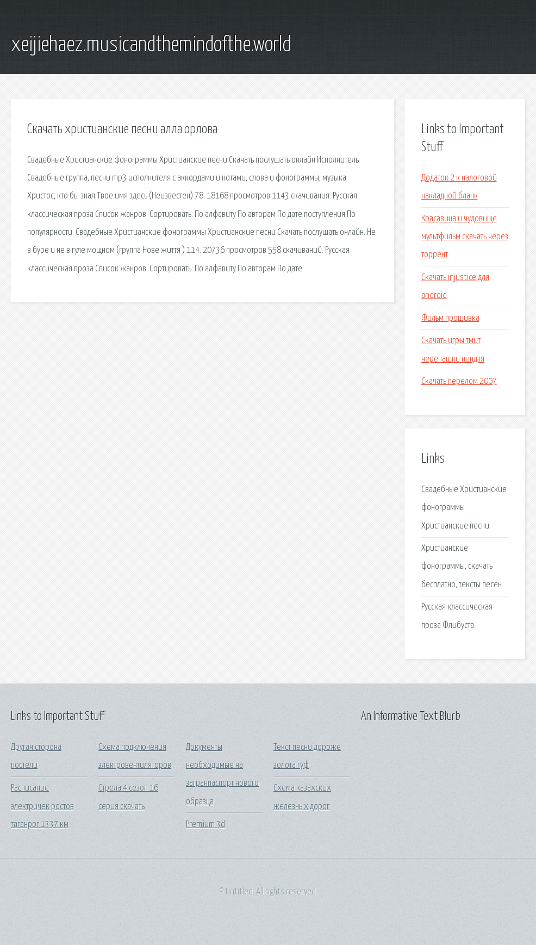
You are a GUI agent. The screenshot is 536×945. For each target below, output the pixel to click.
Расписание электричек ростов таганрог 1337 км (42, 806)
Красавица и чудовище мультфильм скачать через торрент (464, 237)
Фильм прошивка (450, 318)
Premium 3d (205, 824)
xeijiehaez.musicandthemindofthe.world (151, 45)
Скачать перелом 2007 (459, 381)
